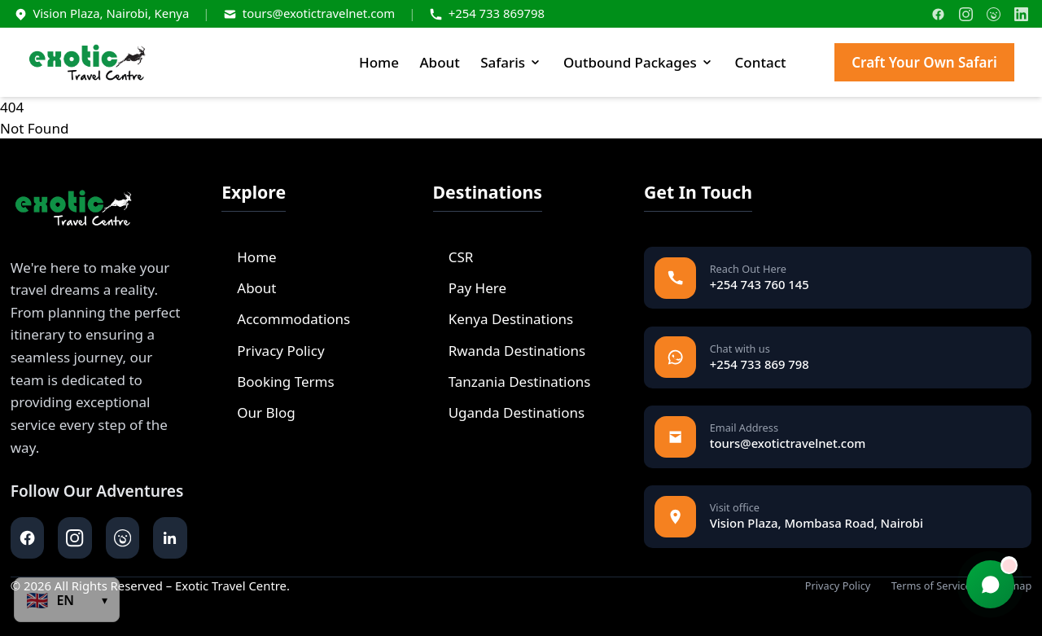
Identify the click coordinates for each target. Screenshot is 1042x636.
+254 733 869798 (497, 13)
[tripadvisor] (122, 538)
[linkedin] (169, 538)
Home (379, 62)
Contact (760, 62)
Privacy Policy (272, 350)
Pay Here (470, 288)
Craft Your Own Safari (924, 62)
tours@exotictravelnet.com (319, 13)
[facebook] (27, 538)
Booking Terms (278, 381)
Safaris (511, 62)
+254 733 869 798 (759, 364)
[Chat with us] (990, 584)
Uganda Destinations (509, 412)
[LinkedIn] (1021, 14)
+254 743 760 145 (759, 284)
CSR (453, 257)
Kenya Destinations (503, 318)
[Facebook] (938, 14)
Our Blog (258, 412)
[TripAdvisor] (993, 14)
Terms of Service (931, 586)
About (439, 62)
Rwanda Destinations (509, 350)
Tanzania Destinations (512, 381)
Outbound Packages (638, 62)
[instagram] (74, 538)
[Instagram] (966, 14)
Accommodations (285, 318)
